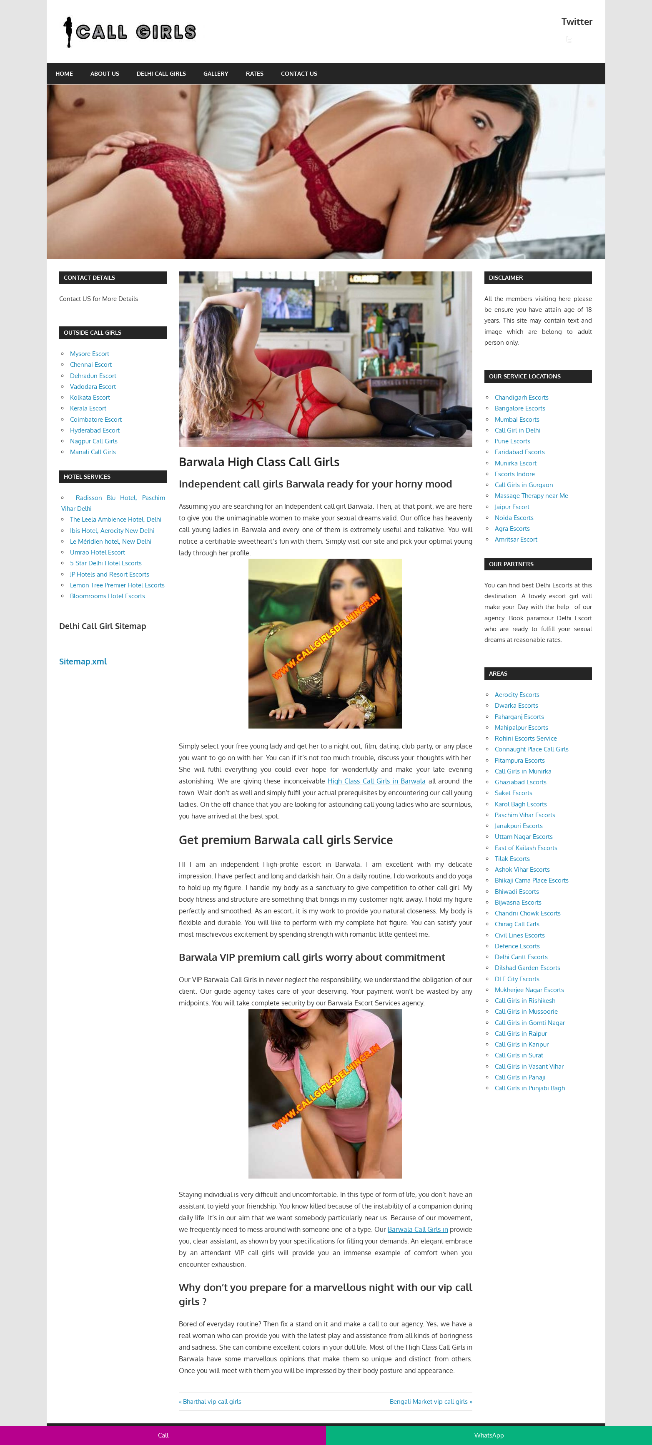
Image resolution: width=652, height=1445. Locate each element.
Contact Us (299, 73)
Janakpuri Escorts (519, 826)
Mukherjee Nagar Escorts (529, 990)
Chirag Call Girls (517, 924)
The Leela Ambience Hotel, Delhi (115, 519)
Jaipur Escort (512, 507)
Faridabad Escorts (520, 452)
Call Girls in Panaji (520, 1077)
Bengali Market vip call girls (429, 1401)
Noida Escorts (514, 518)
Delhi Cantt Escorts (521, 957)
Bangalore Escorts (520, 408)
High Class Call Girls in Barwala (377, 781)
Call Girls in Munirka (523, 771)
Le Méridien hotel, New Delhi (110, 541)
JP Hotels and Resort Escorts (109, 574)
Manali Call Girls (93, 452)
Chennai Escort (91, 364)
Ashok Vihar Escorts (522, 869)
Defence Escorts (517, 946)
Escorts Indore (515, 474)
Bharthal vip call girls (212, 1401)
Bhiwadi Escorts (517, 891)
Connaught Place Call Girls (532, 749)
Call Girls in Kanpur (522, 1044)
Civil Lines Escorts (520, 935)
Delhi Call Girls (161, 73)
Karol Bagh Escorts (521, 804)
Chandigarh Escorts (522, 397)
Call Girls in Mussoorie (526, 1011)
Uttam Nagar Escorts (524, 837)
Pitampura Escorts (520, 760)
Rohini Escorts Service (526, 738)
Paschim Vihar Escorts (525, 815)
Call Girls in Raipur (521, 1033)
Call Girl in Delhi (517, 430)
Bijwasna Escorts (518, 902)
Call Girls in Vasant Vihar (529, 1066)
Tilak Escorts (512, 859)
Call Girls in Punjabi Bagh (530, 1088)
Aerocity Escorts (517, 695)
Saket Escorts (513, 793)
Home (64, 73)
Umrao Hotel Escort (97, 552)
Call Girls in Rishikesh (525, 1001)
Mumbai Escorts (517, 419)
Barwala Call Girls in (418, 1229)
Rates (254, 73)
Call (163, 1435)
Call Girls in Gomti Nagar (530, 1023)
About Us (104, 73)
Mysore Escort (89, 354)
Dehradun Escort (93, 376)
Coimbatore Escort (96, 419)
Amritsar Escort (516, 539)
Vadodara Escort (93, 386)
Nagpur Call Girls (94, 441)
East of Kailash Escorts (526, 848)
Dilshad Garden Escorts (527, 968)
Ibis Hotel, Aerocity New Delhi (112, 531)
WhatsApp (489, 1435)
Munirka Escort (516, 463)
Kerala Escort (88, 408)
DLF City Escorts (517, 979)
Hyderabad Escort (95, 430)
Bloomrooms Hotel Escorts (107, 596)
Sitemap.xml (83, 661)
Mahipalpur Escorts (521, 727)
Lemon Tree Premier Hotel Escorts (117, 585)
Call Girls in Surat (519, 1055)
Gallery (215, 73)
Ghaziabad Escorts (521, 782)
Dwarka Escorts (516, 705)
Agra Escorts (512, 528)
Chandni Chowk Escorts (528, 913)
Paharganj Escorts (519, 717)
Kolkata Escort (90, 397)
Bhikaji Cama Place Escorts (532, 880)
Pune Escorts (512, 441)
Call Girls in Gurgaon (524, 485)
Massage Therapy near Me (531, 496)
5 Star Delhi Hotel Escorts (106, 563)
